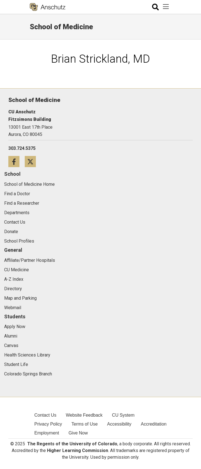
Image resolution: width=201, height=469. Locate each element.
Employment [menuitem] (46, 433)
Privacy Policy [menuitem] (48, 424)
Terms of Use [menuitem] (84, 424)
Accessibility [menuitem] (119, 424)
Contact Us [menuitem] (45, 415)
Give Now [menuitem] (78, 433)
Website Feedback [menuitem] (84, 415)
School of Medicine (61, 27)
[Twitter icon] (32, 161)
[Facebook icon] (16, 161)
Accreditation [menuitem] (154, 424)
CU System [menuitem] (123, 415)
